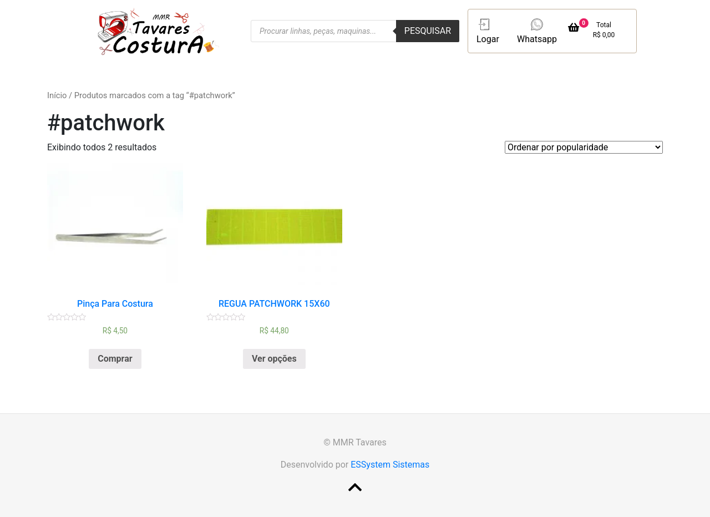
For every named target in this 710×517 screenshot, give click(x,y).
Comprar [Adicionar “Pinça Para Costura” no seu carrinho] (115, 358)
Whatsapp (537, 30)
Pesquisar (427, 31)
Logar (487, 30)
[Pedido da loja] (584, 147)
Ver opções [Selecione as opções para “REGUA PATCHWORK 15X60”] (274, 358)
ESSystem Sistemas (390, 464)
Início (57, 95)
